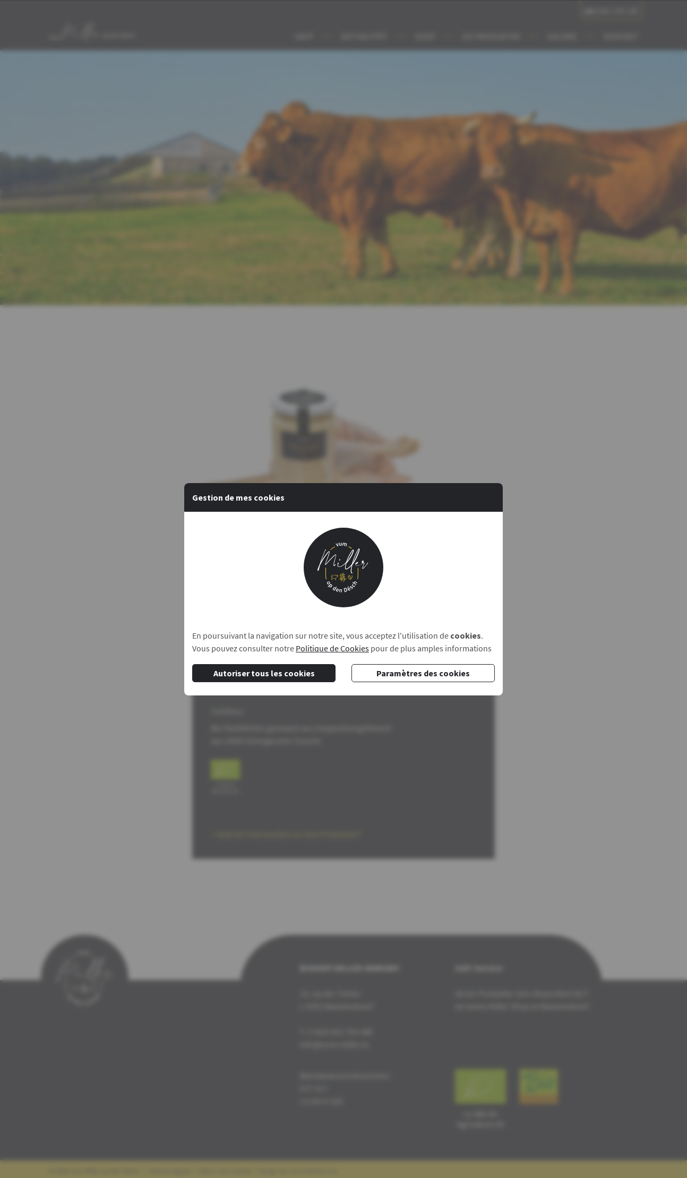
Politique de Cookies (332, 648)
